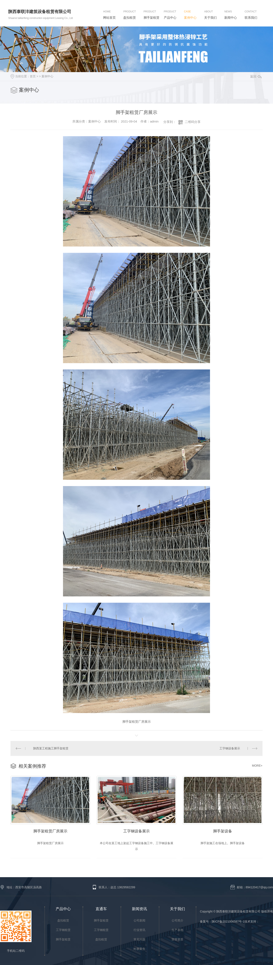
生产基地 (177, 930)
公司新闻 (139, 920)
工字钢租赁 (63, 930)
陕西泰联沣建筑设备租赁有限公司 (39, 11)
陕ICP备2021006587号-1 (228, 921)
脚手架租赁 (63, 939)
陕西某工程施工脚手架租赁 (50, 748)
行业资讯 (139, 930)
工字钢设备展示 (229, 748)
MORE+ (257, 765)
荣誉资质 (177, 939)
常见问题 (139, 939)
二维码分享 (193, 122)
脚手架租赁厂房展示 (50, 831)
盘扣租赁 (63, 920)
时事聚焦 (139, 948)
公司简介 (177, 920)
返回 (255, 76)
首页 (33, 76)
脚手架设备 (222, 831)
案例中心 (47, 76)
